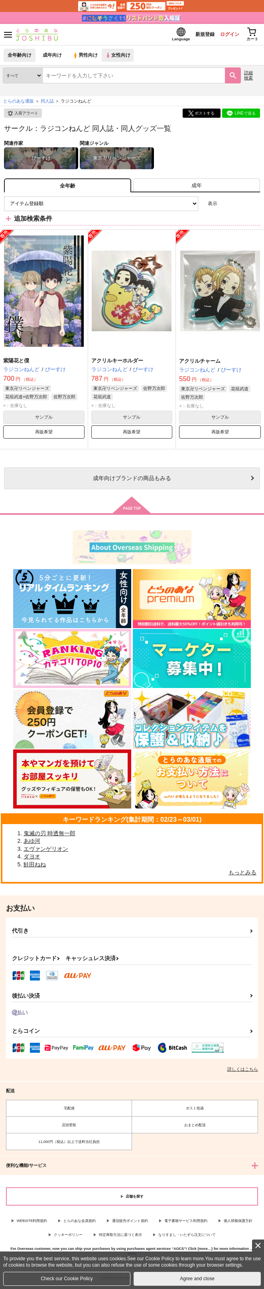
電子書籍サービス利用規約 (185, 1223)
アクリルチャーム (200, 363)
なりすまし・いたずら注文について (187, 1237)
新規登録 (197, 35)
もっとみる (242, 875)
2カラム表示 (240, 206)
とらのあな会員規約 (79, 1223)
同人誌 (47, 103)
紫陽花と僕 (16, 363)
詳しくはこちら (242, 1071)
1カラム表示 (254, 206)
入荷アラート (22, 116)
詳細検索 (248, 78)
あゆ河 (32, 843)
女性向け (119, 58)
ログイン (224, 35)
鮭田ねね (35, 867)
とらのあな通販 (18, 103)
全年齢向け (20, 58)
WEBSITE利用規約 (32, 1223)
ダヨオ (32, 859)
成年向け (52, 58)
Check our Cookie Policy (67, 1278)
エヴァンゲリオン (46, 851)
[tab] (196, 188)
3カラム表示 (226, 206)
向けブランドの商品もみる (132, 480)
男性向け (86, 58)
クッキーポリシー (68, 1237)
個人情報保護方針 (238, 1223)
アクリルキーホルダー (117, 363)
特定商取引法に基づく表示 (120, 1237)
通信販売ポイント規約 (130, 1223)
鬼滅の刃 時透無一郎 (49, 835)
